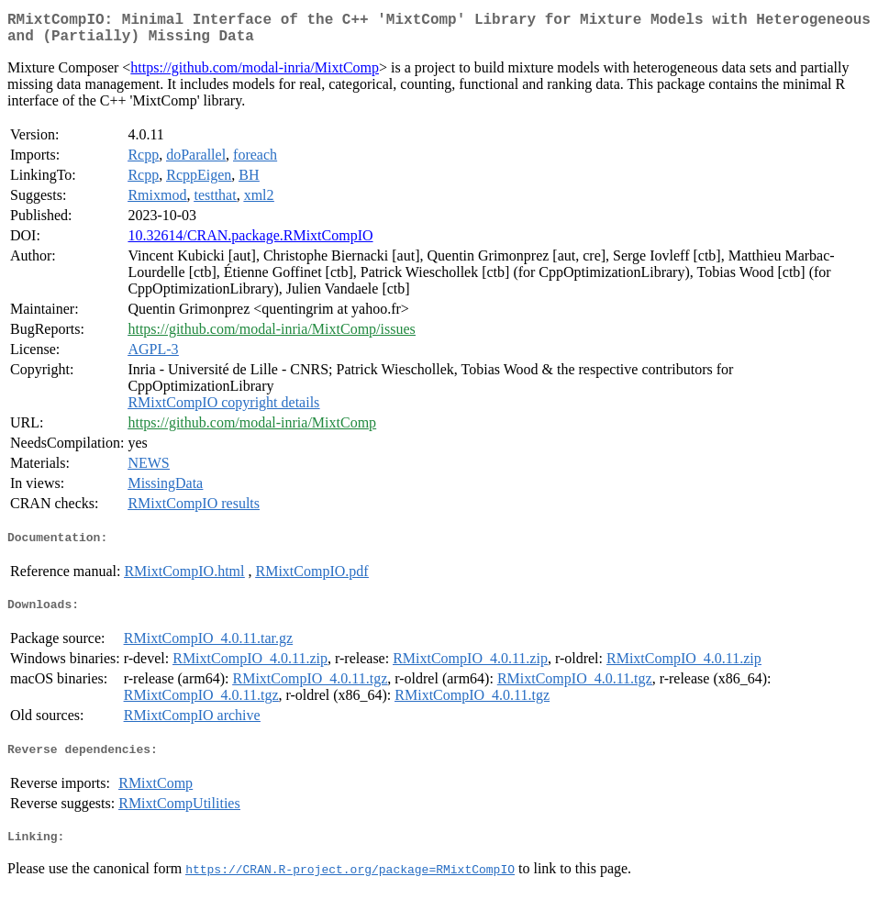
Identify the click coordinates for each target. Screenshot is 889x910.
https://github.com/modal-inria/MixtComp (254, 75)
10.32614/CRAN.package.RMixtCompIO (250, 242)
